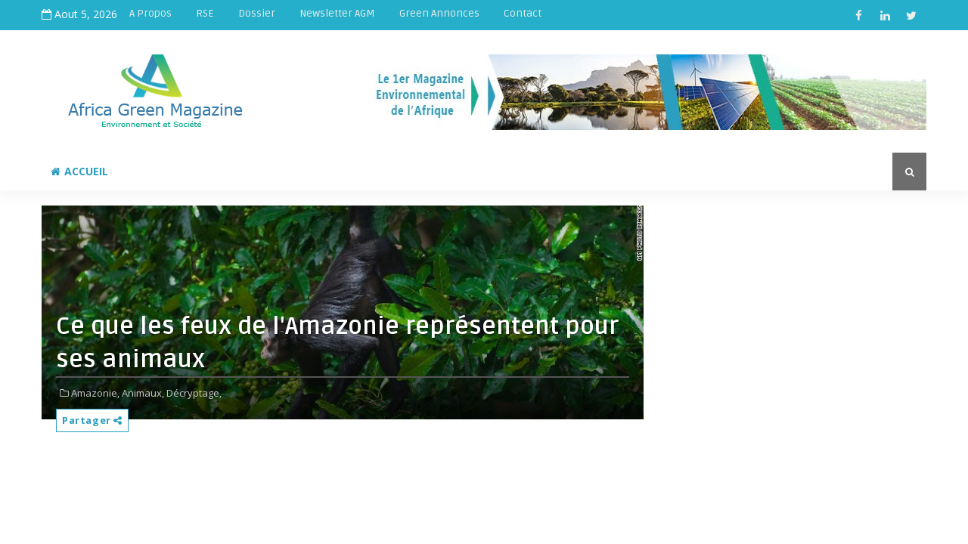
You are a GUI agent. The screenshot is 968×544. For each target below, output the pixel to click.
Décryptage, (194, 393)
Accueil (79, 171)
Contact (522, 13)
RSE (205, 13)
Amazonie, (95, 393)
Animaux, (143, 393)
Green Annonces (439, 13)
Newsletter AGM (337, 13)
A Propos (150, 13)
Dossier (256, 13)
